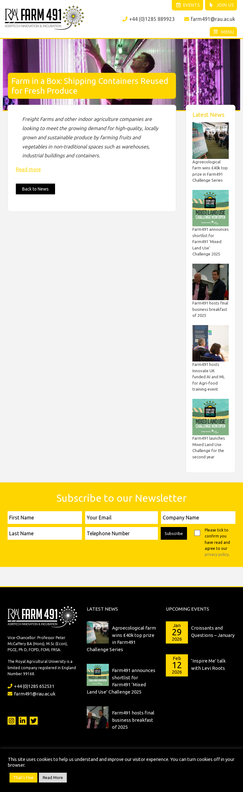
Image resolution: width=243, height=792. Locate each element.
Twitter (34, 720)
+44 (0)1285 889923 (148, 19)
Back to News (35, 188)
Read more (28, 169)
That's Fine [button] (23, 777)
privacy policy (217, 554)
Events (185, 5)
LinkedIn (23, 720)
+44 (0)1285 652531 (31, 685)
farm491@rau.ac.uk (209, 19)
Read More (53, 777)
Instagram (12, 720)
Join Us (221, 5)
